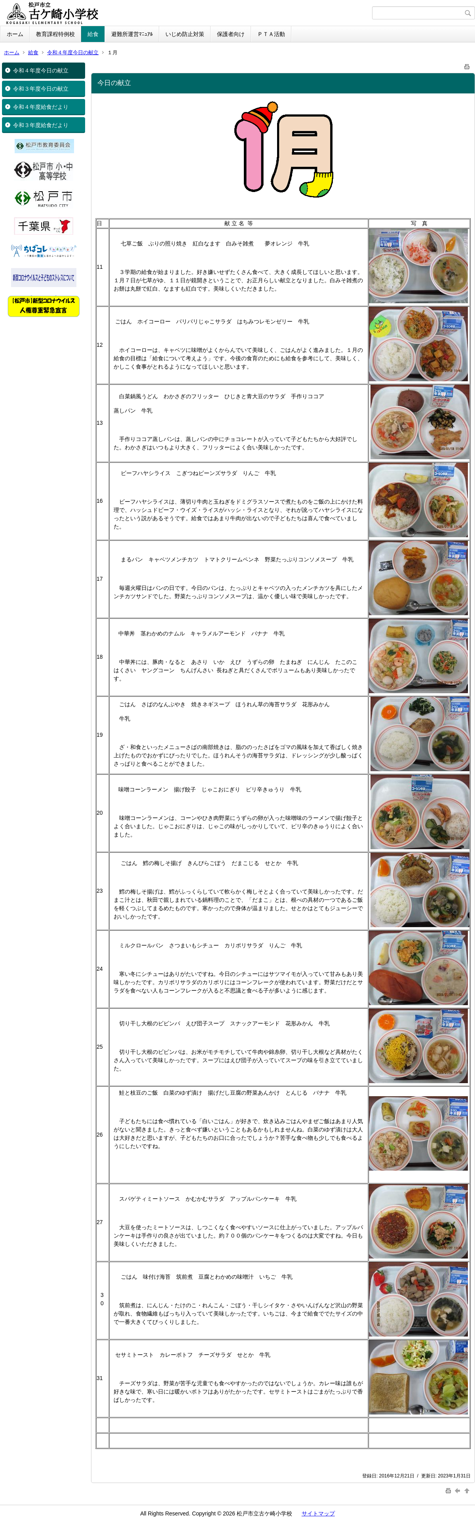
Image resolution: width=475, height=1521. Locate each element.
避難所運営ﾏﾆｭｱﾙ (132, 34)
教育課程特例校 (55, 34)
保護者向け (231, 34)
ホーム (15, 34)
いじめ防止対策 (184, 34)
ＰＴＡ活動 (271, 34)
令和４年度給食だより (40, 107)
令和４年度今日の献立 (73, 52)
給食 (93, 34)
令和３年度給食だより (40, 125)
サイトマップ (318, 1513)
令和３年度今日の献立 (40, 89)
